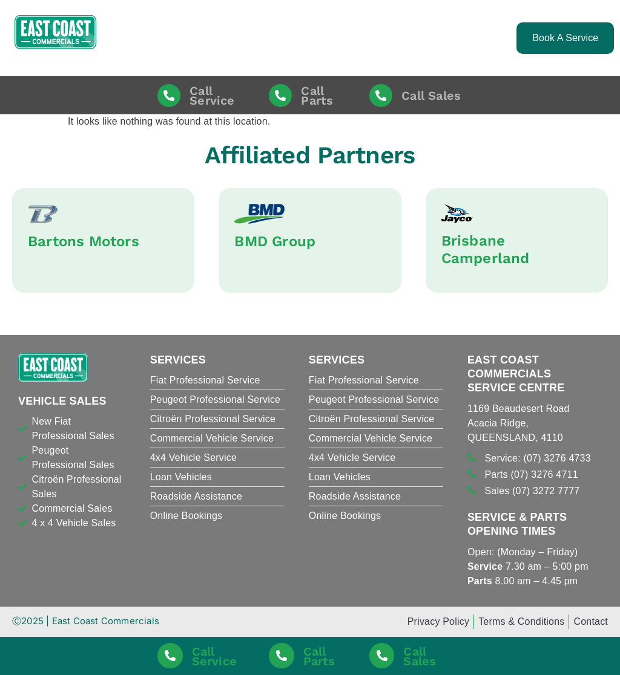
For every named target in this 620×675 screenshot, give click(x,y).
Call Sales (431, 95)
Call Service (212, 95)
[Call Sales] (380, 95)
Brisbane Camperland (485, 249)
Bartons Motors (83, 241)
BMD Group (274, 241)
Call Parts (317, 95)
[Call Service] (168, 95)
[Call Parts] (280, 95)
